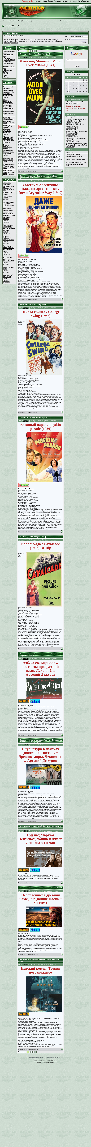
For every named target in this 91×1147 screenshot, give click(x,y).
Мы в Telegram (83, 1)
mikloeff (5, 220)
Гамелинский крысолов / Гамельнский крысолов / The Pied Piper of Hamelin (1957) (8, 91)
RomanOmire (70, 129)
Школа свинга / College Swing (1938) (8, 159)
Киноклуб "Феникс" (12, 26)
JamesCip (69, 138)
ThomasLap (69, 145)
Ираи (76, 123)
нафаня (5, 263)
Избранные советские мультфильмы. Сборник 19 (8, 185)
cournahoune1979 (72, 141)
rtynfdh (25, 964)
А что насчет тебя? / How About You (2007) (9, 259)
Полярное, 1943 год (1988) (8, 203)
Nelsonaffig (80, 145)
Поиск (50, 1)
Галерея (65, 1)
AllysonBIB (80, 143)
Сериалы (7, 61)
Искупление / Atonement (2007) (8, 276)
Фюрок (75, 121)
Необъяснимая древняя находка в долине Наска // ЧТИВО (41, 888)
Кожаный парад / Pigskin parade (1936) (9, 166)
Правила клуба (27, 1)
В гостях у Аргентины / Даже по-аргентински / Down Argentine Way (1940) (8, 149)
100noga (68, 123)
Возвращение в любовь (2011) (8, 112)
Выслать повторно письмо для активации (74, 21)
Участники (57, 1)
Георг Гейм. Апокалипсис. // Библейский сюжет (8, 248)
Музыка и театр (9, 60)
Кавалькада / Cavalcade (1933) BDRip (9, 172)
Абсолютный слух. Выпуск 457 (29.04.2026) (8, 138)
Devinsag (78, 124)
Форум (44, 1)
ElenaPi (68, 140)
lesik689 (6, 198)
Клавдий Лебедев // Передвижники (8, 238)
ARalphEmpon (70, 126)
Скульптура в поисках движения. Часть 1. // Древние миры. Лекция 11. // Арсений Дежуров (40, 741)
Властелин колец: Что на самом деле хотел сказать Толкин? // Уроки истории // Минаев (9, 214)
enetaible (69, 124)
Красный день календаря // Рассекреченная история (9, 227)
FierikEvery (79, 138)
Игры (6, 73)
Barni (5, 206)
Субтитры (73, 1)
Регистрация (26, 21)
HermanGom (70, 135)
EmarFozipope (70, 128)
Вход (19, 21)
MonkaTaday (70, 143)
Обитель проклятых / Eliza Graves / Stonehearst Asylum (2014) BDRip (8, 104)
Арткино (7, 58)
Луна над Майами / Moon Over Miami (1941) (8, 120)
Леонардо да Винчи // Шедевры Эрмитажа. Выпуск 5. (7, 129)
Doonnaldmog (70, 133)
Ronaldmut (80, 131)
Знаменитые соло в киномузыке (7, 194)
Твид (4, 190)
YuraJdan (69, 119)
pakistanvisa (70, 147)
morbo (68, 121)
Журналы (37, 1)
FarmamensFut (71, 136)
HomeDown (79, 119)
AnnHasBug (70, 131)
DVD (5, 75)
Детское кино (8, 63)
